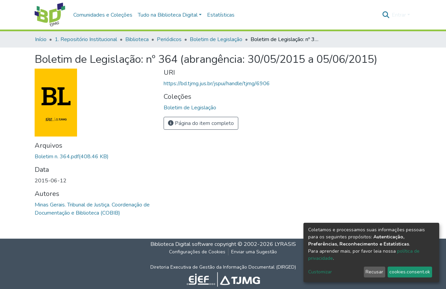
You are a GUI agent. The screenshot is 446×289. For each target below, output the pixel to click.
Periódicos (169, 39)
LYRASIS (285, 244)
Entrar (399, 15)
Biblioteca (137, 39)
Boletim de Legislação (216, 39)
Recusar (374, 272)
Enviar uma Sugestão (254, 252)
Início (41, 39)
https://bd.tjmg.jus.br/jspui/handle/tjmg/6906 (217, 83)
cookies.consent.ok (409, 272)
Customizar (320, 272)
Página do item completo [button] (201, 123)
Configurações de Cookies (197, 252)
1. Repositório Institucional (86, 39)
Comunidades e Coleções (102, 15)
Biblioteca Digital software (181, 244)
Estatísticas (221, 15)
